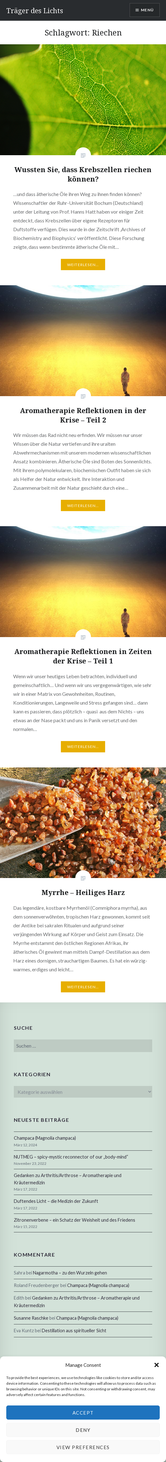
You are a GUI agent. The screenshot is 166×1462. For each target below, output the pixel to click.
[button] (156, 1365)
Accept (83, 1413)
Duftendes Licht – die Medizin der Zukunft (56, 1201)
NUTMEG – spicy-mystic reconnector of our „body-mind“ (71, 1156)
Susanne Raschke (31, 1318)
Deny (83, 1430)
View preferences (83, 1447)
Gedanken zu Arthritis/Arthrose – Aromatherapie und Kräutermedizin (67, 1179)
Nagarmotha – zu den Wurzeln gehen (70, 1272)
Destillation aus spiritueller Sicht (74, 1330)
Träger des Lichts (34, 10)
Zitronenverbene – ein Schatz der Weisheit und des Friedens (74, 1220)
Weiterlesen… (83, 264)
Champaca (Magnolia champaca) (45, 1138)
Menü (147, 10)
